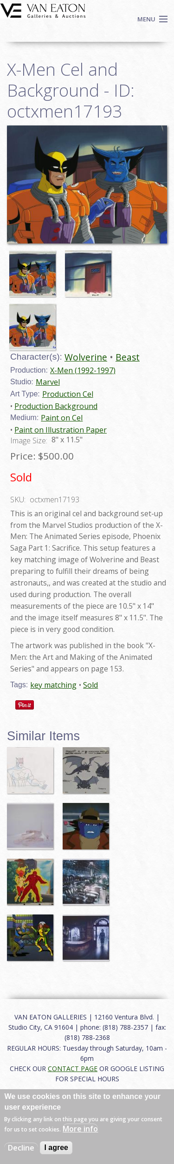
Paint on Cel (62, 418)
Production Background (55, 406)
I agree (56, 1147)
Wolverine (85, 357)
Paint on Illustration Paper (60, 430)
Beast (128, 357)
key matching (53, 685)
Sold (90, 685)
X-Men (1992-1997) (83, 370)
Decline (21, 1148)
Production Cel (67, 394)
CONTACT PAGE (72, 1068)
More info (80, 1129)
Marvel (48, 382)
